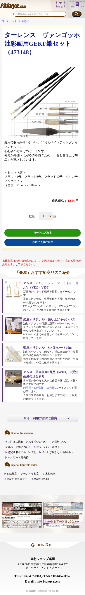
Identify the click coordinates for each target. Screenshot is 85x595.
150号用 (50, 387)
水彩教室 (50, 473)
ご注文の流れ (15, 441)
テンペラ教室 (31, 473)
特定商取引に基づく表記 (22, 452)
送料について (62, 441)
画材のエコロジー (17, 478)
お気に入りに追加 (42, 242)
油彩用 (25, 21)
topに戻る (44, 544)
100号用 (38, 387)
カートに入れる (42, 232)
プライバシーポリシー (49, 447)
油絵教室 (12, 473)
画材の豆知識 (41, 478)
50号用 (27, 387)
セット (13, 21)
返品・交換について (19, 447)
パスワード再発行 (18, 457)
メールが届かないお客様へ (57, 452)
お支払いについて (38, 441)
